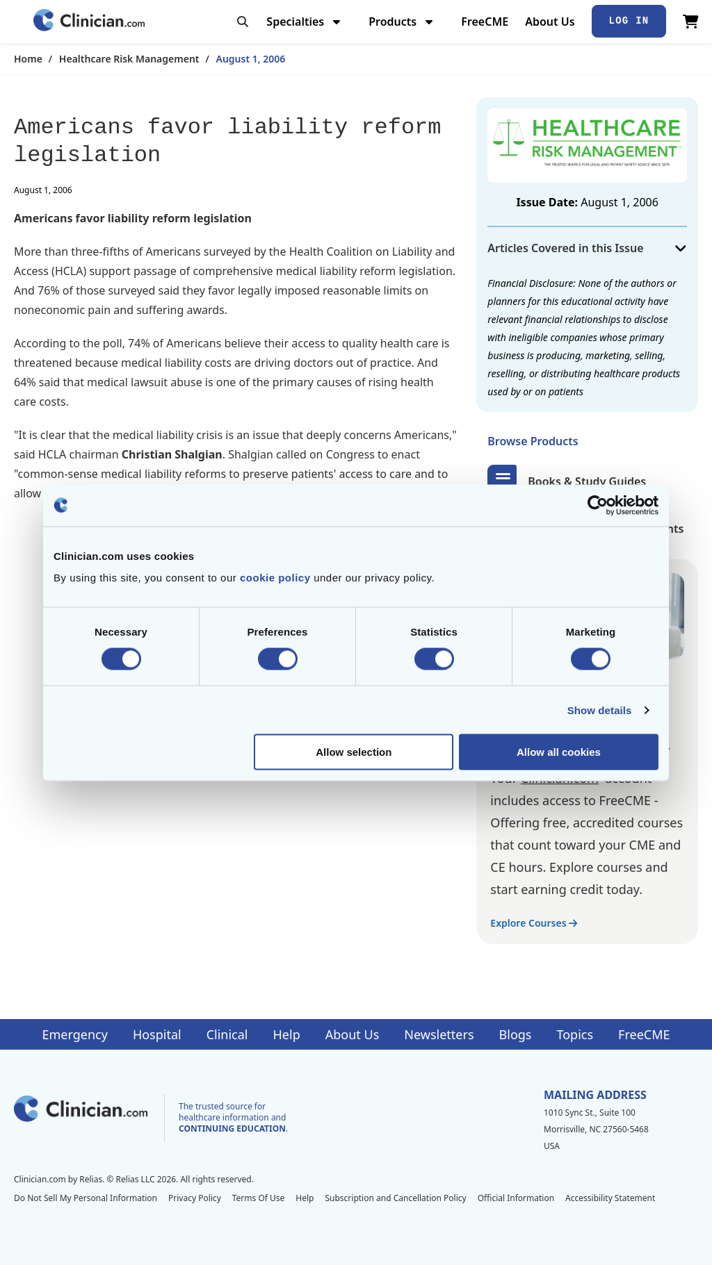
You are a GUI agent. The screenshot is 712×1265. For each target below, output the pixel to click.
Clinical (227, 1034)
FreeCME (484, 21)
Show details (599, 710)
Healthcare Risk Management (129, 58)
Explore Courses (533, 922)
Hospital (157, 1034)
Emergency (74, 1034)
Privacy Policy (194, 1198)
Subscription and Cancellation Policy (395, 1198)
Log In (629, 20)
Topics (574, 1034)
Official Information (516, 1198)
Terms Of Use (258, 1198)
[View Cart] (691, 21)
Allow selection (353, 752)
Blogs (515, 1034)
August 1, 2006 (251, 58)
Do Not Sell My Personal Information (85, 1198)
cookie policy (275, 578)
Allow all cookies (559, 752)
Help (286, 1034)
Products (402, 21)
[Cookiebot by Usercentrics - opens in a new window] (597, 505)
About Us (549, 21)
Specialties (304, 21)
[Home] (89, 21)
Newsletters (439, 1034)
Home (28, 58)
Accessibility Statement (610, 1198)
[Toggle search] (242, 21)
